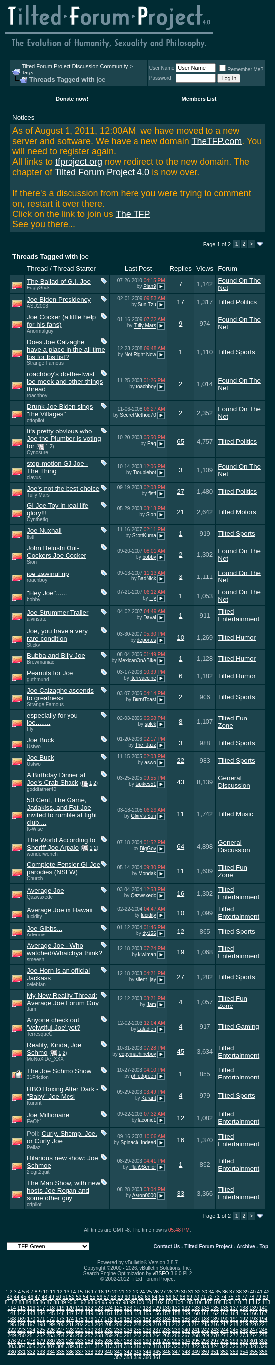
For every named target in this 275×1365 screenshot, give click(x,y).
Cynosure (37, 452)
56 (99, 1297)
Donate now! (72, 99)
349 (195, 1352)
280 (50, 1341)
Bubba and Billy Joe (56, 655)
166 (253, 1313)
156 (157, 1313)
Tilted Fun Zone (232, 722)
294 (186, 1341)
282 (70, 1341)
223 (21, 1330)
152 (118, 1313)
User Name (162, 68)
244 (224, 1330)
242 (205, 1330)
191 (234, 1319)
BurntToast (144, 699)
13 (66, 1291)
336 (70, 1352)
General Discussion (234, 781)
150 (99, 1313)
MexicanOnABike (137, 660)
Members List (199, 99)
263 (147, 1335)
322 (195, 1346)
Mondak (147, 873)
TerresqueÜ (40, 1034)
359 (138, 1357)
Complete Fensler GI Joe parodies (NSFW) (63, 868)
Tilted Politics (237, 302)
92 (83, 1302)
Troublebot (144, 472)
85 (35, 1302)
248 (263, 1330)
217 (224, 1324)
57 (106, 1297)
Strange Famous (45, 363)
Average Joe (45, 890)
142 (21, 1313)
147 (70, 1313)
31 (191, 1291)
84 (28, 1302)
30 (184, 1291)
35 (218, 1291)
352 (224, 1352)
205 (108, 1324)
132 (186, 1308)
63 (147, 1297)
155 (147, 1313)
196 (21, 1324)
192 (244, 1319)
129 (157, 1308)
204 (99, 1324)
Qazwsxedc (40, 897)
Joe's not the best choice (63, 488)
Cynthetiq (37, 519)
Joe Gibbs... (44, 928)
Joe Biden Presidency (59, 299)
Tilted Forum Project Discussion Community (75, 66)
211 (166, 1324)
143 (31, 1313)
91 (76, 1302)
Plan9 (149, 286)
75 (230, 1297)
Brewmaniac (40, 662)
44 (16, 1297)
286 (108, 1341)
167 (263, 1313)
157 (166, 1313)
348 (186, 1352)
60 (127, 1297)
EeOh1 (34, 1121)
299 (234, 1341)
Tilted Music (235, 814)
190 (224, 1319)
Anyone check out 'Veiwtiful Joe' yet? (53, 1023)
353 (234, 1352)
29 (177, 1291)
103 (169, 1302)
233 (118, 1330)
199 (50, 1324)
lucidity (34, 916)
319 (166, 1346)
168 (12, 1319)
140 (263, 1308)
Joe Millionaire (48, 1115)
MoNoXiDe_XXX (45, 1059)
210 (157, 1324)
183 (157, 1319)
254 (60, 1335)
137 (234, 1308)
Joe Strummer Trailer (57, 612)
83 (21, 1302)
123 (99, 1308)
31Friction (38, 1077)
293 (176, 1341)
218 (234, 1324)
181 (138, 1319)
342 (128, 1352)
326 (234, 1346)
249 (12, 1335)
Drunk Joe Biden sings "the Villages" (60, 410)
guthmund (38, 679)
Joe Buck (40, 740)
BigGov (148, 849)
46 (30, 1297)
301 (253, 1341)
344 (147, 1352)
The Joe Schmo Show (59, 1071)
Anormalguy (40, 331)
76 (237, 1297)
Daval (149, 617)
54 (85, 1297)
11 (180, 814)
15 (80, 1291)
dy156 (149, 933)
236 (147, 1330)
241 (195, 1330)
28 (170, 1291)
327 (244, 1346)
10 (180, 637)
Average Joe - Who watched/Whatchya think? (64, 949)
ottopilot (35, 420)
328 (253, 1346)
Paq (151, 443)
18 (101, 1291)
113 (266, 1302)
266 (176, 1335)
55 (92, 1297)
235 (138, 1330)
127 (138, 1308)
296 (205, 1341)
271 (224, 1335)
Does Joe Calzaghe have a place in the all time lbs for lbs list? (66, 349)
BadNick (147, 578)
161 (205, 1313)
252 (41, 1335)
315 (128, 1346)
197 (31, 1324)
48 (44, 1297)
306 (41, 1346)
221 (263, 1324)
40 (253, 1291)
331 (21, 1352)
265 (166, 1335)
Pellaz (33, 1147)
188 (205, 1319)
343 (138, 1352)
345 (157, 1352)
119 (60, 1308)
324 (214, 1346)
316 (138, 1346)
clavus (34, 477)
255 (70, 1335)
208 (138, 1324)
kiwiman (147, 954)
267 (186, 1335)
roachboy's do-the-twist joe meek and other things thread (65, 381)
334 (50, 1352)
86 (42, 1302)
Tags (27, 72)
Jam (31, 1009)
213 (186, 1324)
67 (175, 1297)
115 (21, 1308)
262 (138, 1335)
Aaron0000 (144, 1196)
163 (224, 1313)
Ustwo (34, 746)
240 (186, 1330)
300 (244, 1341)
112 (256, 1302)
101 (150, 1302)
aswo (150, 762)
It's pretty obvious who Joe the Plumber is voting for (64, 439)
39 (246, 1291)
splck (150, 724)
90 (69, 1302)
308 (60, 1346)
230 (89, 1330)
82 (14, 1302)
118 (50, 1308)
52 (71, 1297)
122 (89, 1308)
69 (189, 1297)
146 (60, 1313)
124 (108, 1308)
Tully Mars (145, 326)
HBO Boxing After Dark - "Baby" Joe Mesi (62, 1092)
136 (224, 1308)
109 (227, 1302)
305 (31, 1346)
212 (176, 1324)
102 (159, 1302)
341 (118, 1352)
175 (79, 1319)
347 (176, 1352)
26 (156, 1291)
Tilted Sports (236, 352)
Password (160, 78)
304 (21, 1346)
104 (179, 1302)
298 (224, 1341)
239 (176, 1330)
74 (223, 1297)
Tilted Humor (237, 637)
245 (234, 1330)
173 (60, 1319)
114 (12, 1308)
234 (128, 1330)
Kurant (34, 1103)
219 (244, 1324)
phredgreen (143, 1076)
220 (253, 1324)
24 (142, 1291)
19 (180, 952)
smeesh (35, 959)
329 (263, 1346)
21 (180, 512)
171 (41, 1319)
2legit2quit (38, 1172)
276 (12, 1341)
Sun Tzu (147, 304)
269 (205, 1335)
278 (31, 1341)
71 (203, 1297)
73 (216, 1297)
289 (138, 1341)
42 (266, 1291)
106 (198, 1302)
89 (63, 1302)
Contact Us (167, 1246)
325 (224, 1346)
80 (265, 1297)
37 (232, 1291)
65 (180, 441)
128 (147, 1308)
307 (50, 1346)
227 (60, 1330)
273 (244, 1335)
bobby (149, 557)
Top (263, 1246)
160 (195, 1313)
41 (260, 1291)
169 (21, 1319)
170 (31, 1319)
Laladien (147, 1029)
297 (214, 1341)
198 (41, 1324)
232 (108, 1330)
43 (180, 782)
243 (214, 1330)
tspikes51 (145, 784)
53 (78, 1297)
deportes (146, 640)
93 (90, 1302)
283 (79, 1341)
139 (253, 1308)
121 (79, 1308)
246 (244, 1330)
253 (50, 1335)
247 (253, 1330)
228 (70, 1330)
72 (209, 1297)
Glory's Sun (143, 816)
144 (41, 1313)
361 (157, 1357)
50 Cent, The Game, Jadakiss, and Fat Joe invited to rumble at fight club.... (62, 811)
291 (157, 1341)
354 (244, 1352)
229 (79, 1330)
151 (108, 1313)
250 (21, 1335)
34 (211, 1291)
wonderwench (42, 854)
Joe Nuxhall (44, 530)
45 (180, 1051)
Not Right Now (140, 354)
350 (205, 1352)
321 (186, 1346)
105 (189, 1302)
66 (168, 1297)
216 (214, 1324)
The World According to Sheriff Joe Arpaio (61, 843)
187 (195, 1319)
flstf (152, 493)
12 (180, 931)
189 (214, 1319)
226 (50, 1330)
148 (79, 1313)
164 (234, 1313)
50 (58, 1297)
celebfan (36, 984)
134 (205, 1308)
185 (176, 1319)
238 (166, 1330)
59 (120, 1297)
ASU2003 (37, 306)
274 (253, 1335)
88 (56, 1302)
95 (104, 1302)
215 (205, 1324)
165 (244, 1313)
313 (108, 1346)
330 (12, 1352)
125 (118, 1308)
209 (147, 1324)
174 (70, 1319)
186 (186, 1319)
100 (140, 1302)
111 (246, 1302)
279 (41, 1341)
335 (60, 1352)
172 (50, 1319)
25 (149, 1291)
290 (147, 1341)
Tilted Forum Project (208, 1246)
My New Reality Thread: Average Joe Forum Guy (63, 999)
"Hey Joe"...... (47, 593)
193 (253, 1319)
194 (263, 1319)
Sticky (33, 644)
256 (79, 1335)
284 (89, 1341)
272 (234, 1335)
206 (118, 1324)
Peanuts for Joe (50, 673)
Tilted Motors (237, 512)
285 (99, 1341)
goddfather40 (41, 789)
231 (99, 1330)
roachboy (37, 395)
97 (118, 1302)
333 (41, 1352)
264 (157, 1335)
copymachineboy (137, 1054)
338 (89, 1352)
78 (251, 1297)
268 (195, 1335)
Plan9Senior (142, 1167)
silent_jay (146, 979)
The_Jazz (145, 745)
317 (147, 1346)
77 (244, 1297)
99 (132, 1302)
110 (237, 1302)
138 (244, 1308)
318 (157, 1346)
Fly (152, 598)
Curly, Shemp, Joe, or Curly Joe (62, 1137)
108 (217, 1302)
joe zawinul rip (48, 573)
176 (89, 1319)
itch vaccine (143, 678)
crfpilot (34, 1204)
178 (108, 1319)
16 (180, 893)
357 (118, 1357)
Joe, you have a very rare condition (57, 634)
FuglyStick (38, 287)
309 (70, 1346)
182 (147, 1319)
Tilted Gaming (238, 1026)
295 (195, 1341)
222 (12, 1330)
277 (21, 1341)
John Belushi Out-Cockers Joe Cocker (56, 551)
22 (180, 760)
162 (214, 1313)
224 (31, 1330)
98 (125, 1302)
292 (166, 1341)
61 (134, 1297)
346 (166, 1352)
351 (214, 1352)
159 (186, 1313)
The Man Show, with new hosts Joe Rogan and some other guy (63, 1190)
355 (253, 1352)
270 (214, 1335)
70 (196, 1297)
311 (89, 1346)
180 (128, 1319)
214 (195, 1324)
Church (35, 878)
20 (115, 1291)
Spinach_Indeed (138, 1142)
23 (135, 1291)
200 (60, 1324)
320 (176, 1346)
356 (263, 1352)
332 (31, 1352)
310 (79, 1346)
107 (208, 1302)
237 (157, 1330)
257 (89, 1335)
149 (89, 1313)
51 (65, 1297)
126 (128, 1308)
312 (99, 1346)
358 (128, 1357)
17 (180, 302)
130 (166, 1308)
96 (111, 1302)
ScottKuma (144, 535)
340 (108, 1352)
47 (37, 1297)
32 (197, 1291)
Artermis (36, 934)
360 (147, 1357)
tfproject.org (78, 162)
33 (180, 1193)
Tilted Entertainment (238, 615)
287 (118, 1341)
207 (128, 1324)
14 (73, 1291)
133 (195, 1308)
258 (99, 1335)
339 (99, 1352)
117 (41, 1308)
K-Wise (35, 829)
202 (79, 1324)
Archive (246, 1246)
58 (113, 1297)
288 (128, 1341)
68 (182, 1297)
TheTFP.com (217, 141)
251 (31, 1335)
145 (50, 1313)
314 (118, 1346)
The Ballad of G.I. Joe (59, 281)
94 (97, 1302)
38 (239, 1291)
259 (108, 1335)
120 (70, 1308)
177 (99, 1319)
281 (60, 1341)
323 (205, 1346)
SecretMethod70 (138, 415)
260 (118, 1335)
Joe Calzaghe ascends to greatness (60, 694)
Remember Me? (241, 69)
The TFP (133, 214)
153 (128, 1313)
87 (49, 1302)
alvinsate (36, 619)
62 (140, 1297)
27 (180, 491)
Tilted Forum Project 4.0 (102, 172)
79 (258, 1297)
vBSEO (161, 1273)
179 (118, 1319)
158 (176, 1313)
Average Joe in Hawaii (59, 910)
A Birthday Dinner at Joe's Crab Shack (56, 778)
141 (12, 1313)
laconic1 (147, 1120)
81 (7, 1302)
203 (89, 1324)
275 (263, 1335)
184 (166, 1319)
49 (51, 1297)
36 (225, 1291)
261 (128, 1335)
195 (12, 1324)
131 (176, 1308)
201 (70, 1324)
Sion (151, 514)
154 (138, 1313)
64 (180, 846)
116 (31, 1308)
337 (79, 1352)
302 (263, 1341)
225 (41, 1330)
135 (214, 1308)
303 (12, 1346)
